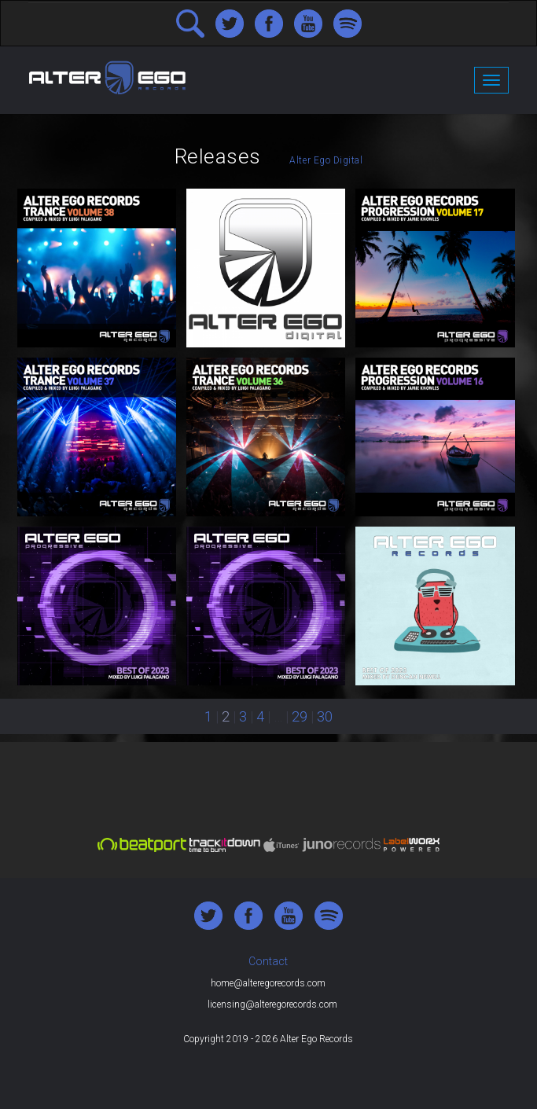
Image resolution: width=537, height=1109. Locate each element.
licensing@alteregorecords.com (272, 1004)
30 (325, 716)
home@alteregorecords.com (268, 983)
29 (299, 716)
